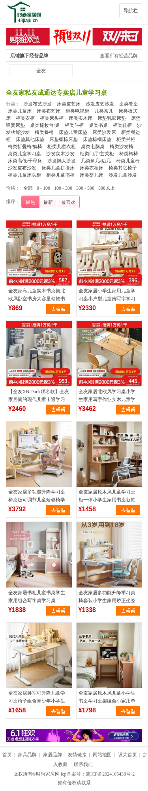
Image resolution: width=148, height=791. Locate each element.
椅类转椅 (128, 153)
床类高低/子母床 (25, 161)
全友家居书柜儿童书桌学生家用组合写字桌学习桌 (36, 596)
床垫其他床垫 (30, 139)
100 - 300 (63, 188)
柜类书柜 (125, 139)
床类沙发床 (104, 132)
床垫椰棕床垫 (63, 139)
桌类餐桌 (128, 104)
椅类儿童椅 (128, 161)
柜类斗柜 (74, 125)
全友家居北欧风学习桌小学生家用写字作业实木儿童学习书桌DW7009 (107, 399)
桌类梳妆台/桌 (45, 125)
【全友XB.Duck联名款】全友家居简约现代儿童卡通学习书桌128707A (38, 399)
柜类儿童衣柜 (61, 146)
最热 (30, 202)
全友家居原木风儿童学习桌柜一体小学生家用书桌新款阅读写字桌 (107, 499)
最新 (48, 202)
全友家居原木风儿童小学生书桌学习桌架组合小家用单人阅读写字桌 (107, 701)
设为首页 (127, 754)
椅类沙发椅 (121, 146)
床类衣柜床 (91, 168)
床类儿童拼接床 (58, 168)
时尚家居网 (48, 774)
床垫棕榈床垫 (97, 139)
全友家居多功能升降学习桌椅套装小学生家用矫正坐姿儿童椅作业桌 (107, 600)
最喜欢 (68, 202)
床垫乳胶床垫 (111, 118)
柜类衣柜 (25, 118)
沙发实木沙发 (60, 153)
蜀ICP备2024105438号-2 (110, 774)
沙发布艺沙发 (37, 104)
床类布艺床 (48, 111)
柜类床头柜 (52, 118)
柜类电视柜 (77, 111)
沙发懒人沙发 (61, 161)
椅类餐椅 (44, 132)
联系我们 (83, 764)
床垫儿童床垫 (73, 132)
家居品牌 (52, 754)
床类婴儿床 (91, 175)
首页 (7, 754)
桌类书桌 (98, 125)
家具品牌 (27, 754)
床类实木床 (80, 118)
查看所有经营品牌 (119, 55)
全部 (28, 188)
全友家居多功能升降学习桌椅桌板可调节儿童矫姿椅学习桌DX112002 (36, 499)
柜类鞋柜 (122, 125)
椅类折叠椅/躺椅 (25, 146)
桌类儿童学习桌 (24, 153)
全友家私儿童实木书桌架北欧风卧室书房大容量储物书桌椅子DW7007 (36, 298)
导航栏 (131, 10)
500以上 (106, 188)
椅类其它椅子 (123, 168)
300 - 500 (85, 188)
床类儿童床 (20, 111)
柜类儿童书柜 (60, 175)
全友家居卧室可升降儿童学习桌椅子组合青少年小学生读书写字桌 (36, 701)
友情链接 (77, 754)
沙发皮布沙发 (22, 168)
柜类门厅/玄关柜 (97, 153)
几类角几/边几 (96, 161)
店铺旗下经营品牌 (29, 55)
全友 (41, 70)
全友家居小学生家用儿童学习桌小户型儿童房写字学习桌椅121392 (107, 298)
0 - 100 (43, 188)
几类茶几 (103, 111)
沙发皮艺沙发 (100, 104)
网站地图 (102, 754)
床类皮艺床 (69, 104)
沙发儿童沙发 (123, 175)
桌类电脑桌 (93, 146)
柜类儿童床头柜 (24, 175)
